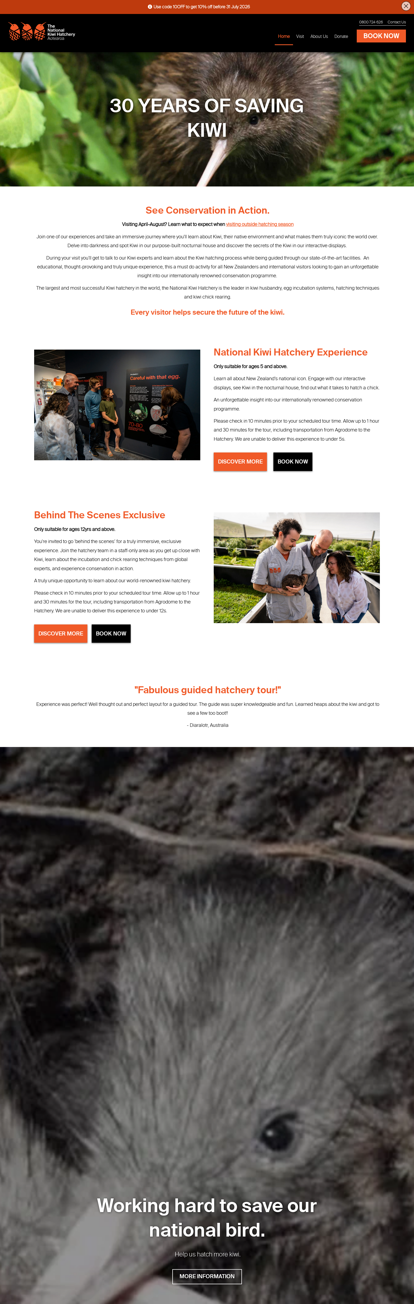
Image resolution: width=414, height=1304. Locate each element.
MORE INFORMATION (207, 1277)
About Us (319, 37)
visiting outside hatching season (260, 224)
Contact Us (397, 22)
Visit (300, 37)
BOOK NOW (381, 36)
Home (284, 37)
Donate (341, 37)
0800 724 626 (371, 22)
